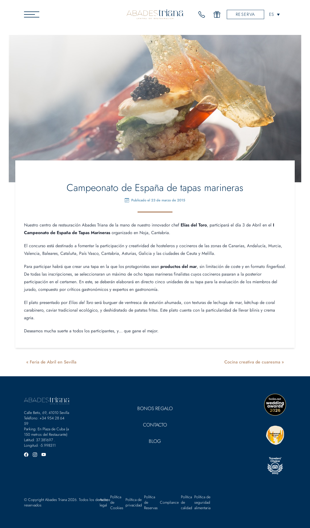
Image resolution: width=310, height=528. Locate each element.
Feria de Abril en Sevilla (53, 362)
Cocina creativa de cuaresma (252, 362)
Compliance (169, 502)
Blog (155, 441)
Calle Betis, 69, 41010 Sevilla (46, 412)
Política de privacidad (134, 502)
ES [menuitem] (271, 14)
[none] (274, 14)
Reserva (245, 14)
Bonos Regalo (155, 408)
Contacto (155, 424)
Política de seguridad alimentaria (202, 502)
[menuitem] (274, 14)
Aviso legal (104, 502)
